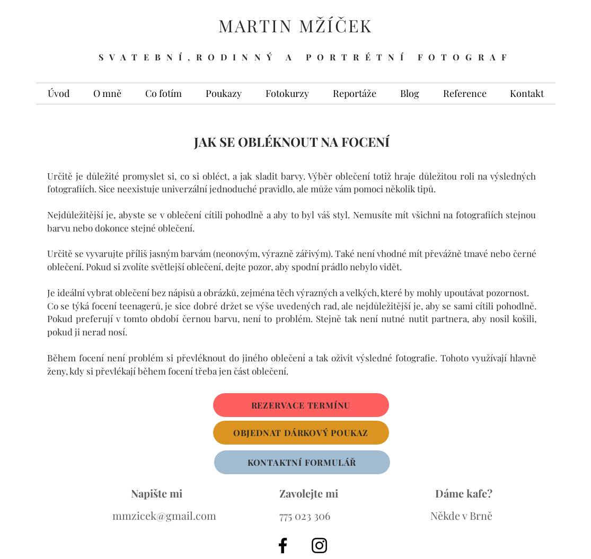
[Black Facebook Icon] (282, 545)
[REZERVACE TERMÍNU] (301, 405)
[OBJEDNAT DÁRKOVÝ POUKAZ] (301, 433)
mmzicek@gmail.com (164, 515)
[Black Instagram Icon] (319, 545)
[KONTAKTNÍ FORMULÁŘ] (302, 462)
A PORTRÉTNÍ (348, 57)
